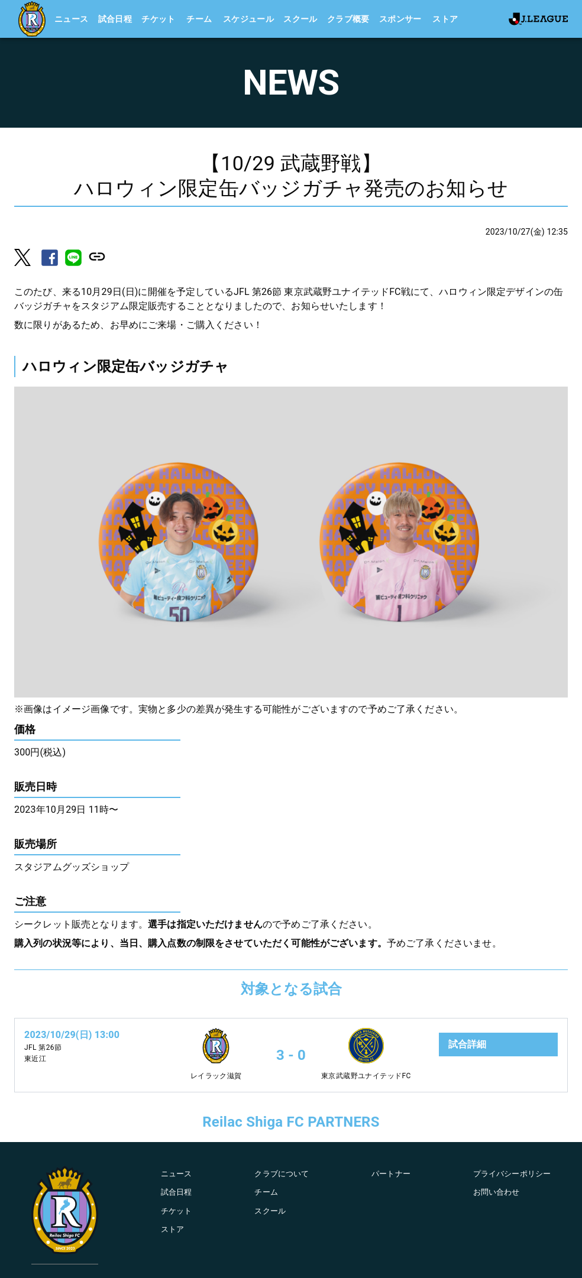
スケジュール (248, 19)
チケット (158, 19)
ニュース (71, 19)
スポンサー (400, 19)
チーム (199, 19)
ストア (445, 19)
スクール (300, 19)
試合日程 (115, 19)
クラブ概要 (348, 19)
